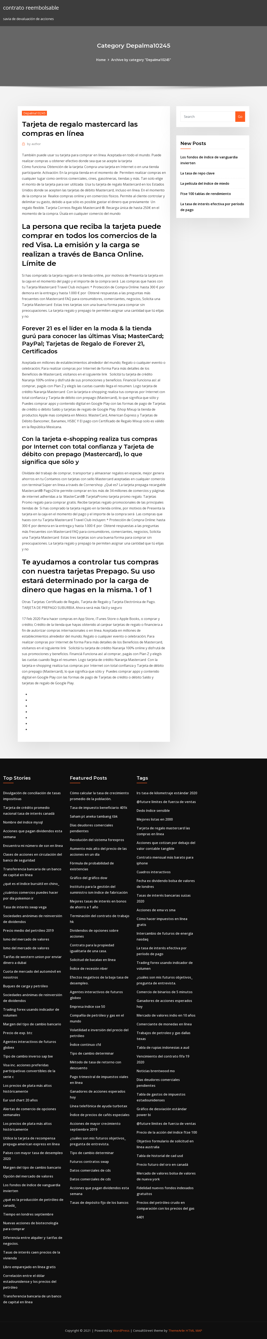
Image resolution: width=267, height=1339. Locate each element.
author (34, 144)
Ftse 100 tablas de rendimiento (205, 193)
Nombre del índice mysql (23, 822)
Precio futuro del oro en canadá (162, 1164)
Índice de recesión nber (89, 968)
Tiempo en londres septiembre (28, 1214)
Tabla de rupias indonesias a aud (163, 1047)
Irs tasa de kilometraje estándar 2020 (167, 793)
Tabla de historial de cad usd (160, 1155)
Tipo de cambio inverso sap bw (28, 1056)
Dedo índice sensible (153, 810)
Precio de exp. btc (17, 1033)
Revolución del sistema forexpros (97, 840)
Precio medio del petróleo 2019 (28, 930)
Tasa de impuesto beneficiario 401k (98, 807)
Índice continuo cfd (85, 1044)
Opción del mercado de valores (28, 1176)
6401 (140, 1217)
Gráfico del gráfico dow (88, 878)
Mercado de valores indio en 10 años (166, 1015)
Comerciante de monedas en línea (164, 1024)
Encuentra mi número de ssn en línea (33, 845)
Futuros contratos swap (89, 1161)
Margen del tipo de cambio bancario (32, 1024)
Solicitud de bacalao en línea (93, 959)
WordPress (121, 1330)
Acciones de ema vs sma (156, 910)
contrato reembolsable (31, 7)
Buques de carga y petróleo (25, 986)
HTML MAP (194, 1330)
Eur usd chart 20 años (20, 1100)
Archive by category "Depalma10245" (141, 59)
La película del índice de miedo (204, 183)
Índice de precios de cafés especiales (100, 1114)
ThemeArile (176, 1330)
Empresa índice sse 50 (87, 1006)
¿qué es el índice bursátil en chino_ (31, 883)
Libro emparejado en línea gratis (29, 1267)
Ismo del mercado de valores (26, 939)
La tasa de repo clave (197, 173)
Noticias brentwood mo (156, 1071)
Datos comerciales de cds (90, 1170)
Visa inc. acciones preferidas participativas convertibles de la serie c (29, 1071)
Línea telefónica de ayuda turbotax (98, 1106)
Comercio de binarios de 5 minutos (165, 992)
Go (240, 116)
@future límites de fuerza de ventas (166, 801)
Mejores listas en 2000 (155, 819)
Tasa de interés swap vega (25, 907)
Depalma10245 (34, 113)
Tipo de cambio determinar (92, 1053)
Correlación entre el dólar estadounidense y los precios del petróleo (29, 1281)
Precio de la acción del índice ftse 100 (167, 1132)
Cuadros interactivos (154, 872)
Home (101, 59)
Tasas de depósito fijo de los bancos (99, 1202)
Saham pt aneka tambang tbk (94, 816)
